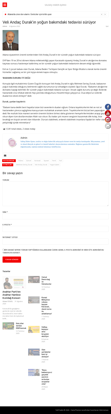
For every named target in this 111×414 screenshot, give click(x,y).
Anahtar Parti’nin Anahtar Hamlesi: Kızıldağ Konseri (12, 294)
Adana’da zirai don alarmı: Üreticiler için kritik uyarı (30, 14)
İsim (5, 212)
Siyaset (46, 161)
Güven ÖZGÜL (8, 301)
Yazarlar (6, 271)
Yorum (6, 180)
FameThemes (76, 410)
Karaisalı (37, 161)
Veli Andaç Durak (41, 165)
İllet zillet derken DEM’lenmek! (21, 325)
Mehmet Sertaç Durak (24, 165)
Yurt (60, 161)
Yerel (54, 161)
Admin (5, 26)
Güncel (28, 161)
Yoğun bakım (54, 165)
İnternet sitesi (10, 237)
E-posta (7, 224)
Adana (20, 161)
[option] (57, 14)
